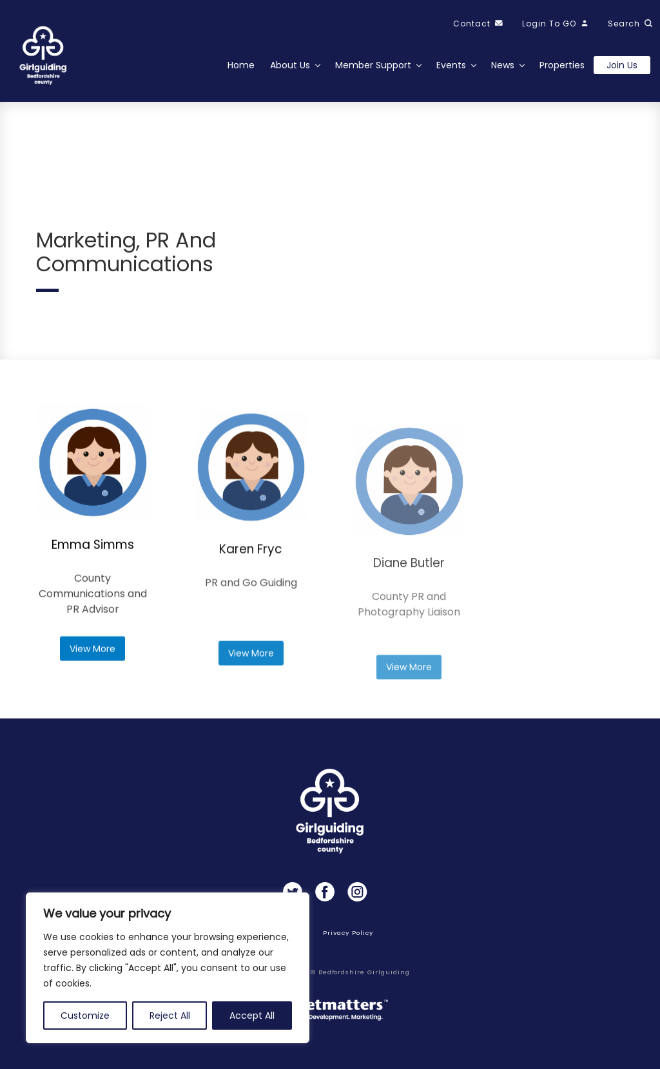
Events (451, 65)
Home (241, 65)
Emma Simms (93, 571)
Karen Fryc (250, 604)
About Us (290, 65)
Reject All (170, 1015)
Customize (85, 1015)
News (502, 65)
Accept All (252, 1015)
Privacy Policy (348, 933)
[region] (167, 967)
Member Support (373, 65)
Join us (622, 65)
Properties (562, 65)
